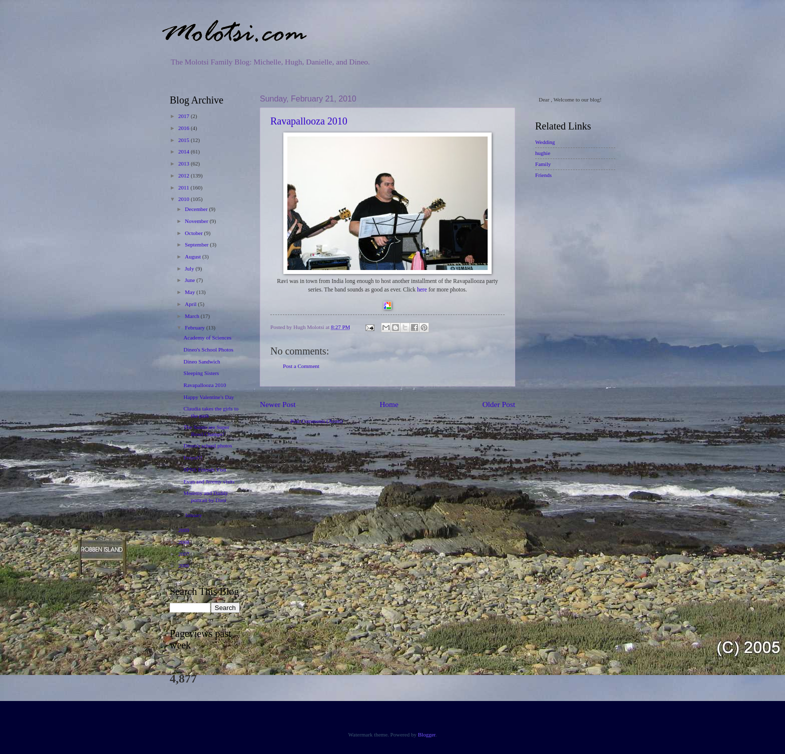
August (193, 257)
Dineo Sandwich (202, 361)
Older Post (498, 404)
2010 (184, 199)
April (191, 304)
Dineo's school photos (208, 445)
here (422, 289)
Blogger (427, 735)
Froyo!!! (193, 457)
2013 (184, 163)
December (197, 209)
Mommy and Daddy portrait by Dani (206, 496)
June (190, 280)
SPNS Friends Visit (205, 469)
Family (543, 164)
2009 (184, 530)
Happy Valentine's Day (209, 397)
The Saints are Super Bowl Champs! (207, 430)
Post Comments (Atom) (316, 421)
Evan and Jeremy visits (209, 481)
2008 (184, 542)
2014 (184, 151)
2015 (184, 140)
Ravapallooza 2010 (308, 121)
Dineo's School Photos (208, 349)
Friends (543, 175)
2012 (184, 175)
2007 (184, 554)
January (194, 515)
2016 (184, 128)
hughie (542, 153)
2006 (184, 565)
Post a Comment (301, 366)
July (190, 269)
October (194, 233)
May (190, 292)
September (197, 245)
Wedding (545, 142)
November (197, 221)
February (195, 327)
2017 (184, 116)
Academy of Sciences (208, 337)
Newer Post (278, 404)
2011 (184, 187)
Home (389, 404)
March (193, 316)
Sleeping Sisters (201, 373)
